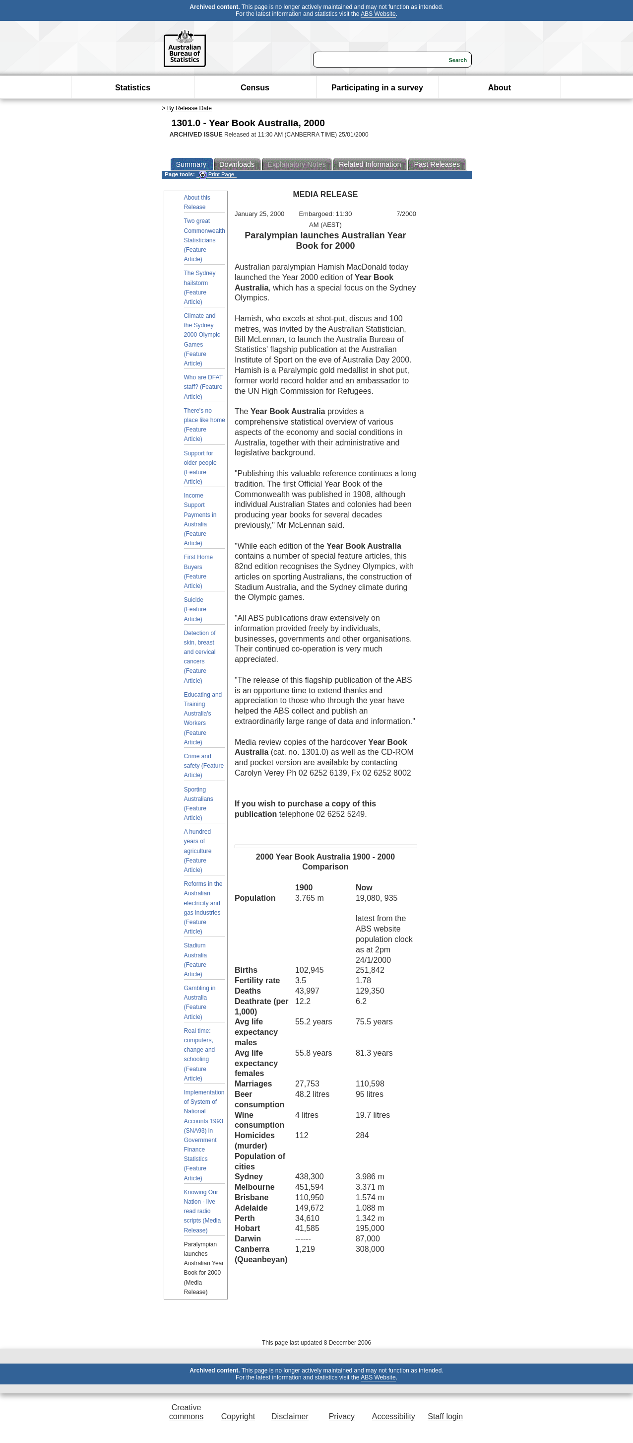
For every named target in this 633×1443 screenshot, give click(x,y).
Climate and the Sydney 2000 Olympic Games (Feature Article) (202, 339)
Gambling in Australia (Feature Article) (200, 1002)
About (499, 87)
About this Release (197, 202)
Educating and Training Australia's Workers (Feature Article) (203, 718)
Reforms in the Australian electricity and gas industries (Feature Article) (203, 907)
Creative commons (186, 1412)
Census (255, 87)
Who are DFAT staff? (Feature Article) (203, 387)
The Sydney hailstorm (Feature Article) (200, 287)
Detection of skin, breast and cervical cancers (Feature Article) (200, 657)
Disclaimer (290, 1416)
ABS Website (378, 13)
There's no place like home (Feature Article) (204, 425)
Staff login (445, 1416)
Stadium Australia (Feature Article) (195, 960)
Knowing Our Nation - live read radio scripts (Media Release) (202, 1211)
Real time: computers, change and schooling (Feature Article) (199, 1054)
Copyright (238, 1416)
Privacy (342, 1416)
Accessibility (393, 1416)
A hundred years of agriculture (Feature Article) (198, 850)
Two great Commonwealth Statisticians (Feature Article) (204, 240)
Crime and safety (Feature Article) (204, 766)
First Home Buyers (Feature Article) (198, 571)
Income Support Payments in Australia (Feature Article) (200, 519)
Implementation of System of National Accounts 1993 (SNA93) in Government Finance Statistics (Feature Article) (204, 1135)
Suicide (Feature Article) (195, 609)
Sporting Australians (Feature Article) (198, 804)
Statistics (132, 87)
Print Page (216, 174)
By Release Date (189, 108)
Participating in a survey (377, 87)
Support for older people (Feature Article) (200, 468)
